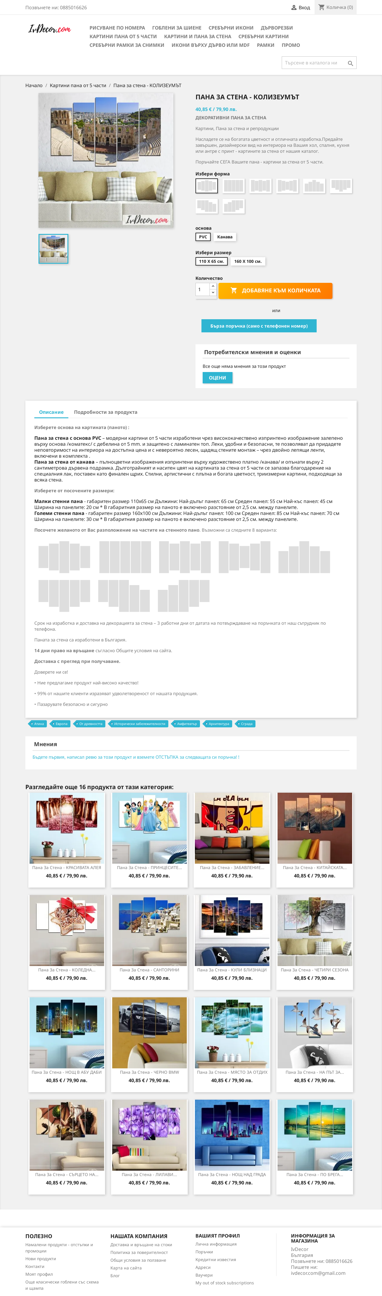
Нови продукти (40, 1258)
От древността (90, 723)
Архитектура (219, 723)
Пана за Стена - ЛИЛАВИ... (149, 1174)
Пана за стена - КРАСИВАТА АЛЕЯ (66, 867)
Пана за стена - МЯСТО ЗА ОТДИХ (232, 1072)
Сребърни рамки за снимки (127, 45)
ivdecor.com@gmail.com (318, 1273)
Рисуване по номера (117, 27)
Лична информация (216, 1244)
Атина (39, 723)
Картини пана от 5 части (123, 36)
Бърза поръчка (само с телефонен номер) (259, 326)
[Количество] (202, 289)
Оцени (217, 377)
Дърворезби (277, 27)
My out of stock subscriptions (224, 1283)
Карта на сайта (126, 1268)
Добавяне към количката (275, 290)
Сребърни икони (231, 27)
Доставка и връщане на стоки (141, 1244)
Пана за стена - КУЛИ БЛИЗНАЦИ (232, 970)
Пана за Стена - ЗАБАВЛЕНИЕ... (232, 867)
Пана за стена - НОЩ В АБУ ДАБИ (67, 1072)
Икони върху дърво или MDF (211, 45)
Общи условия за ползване (138, 1260)
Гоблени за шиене (176, 27)
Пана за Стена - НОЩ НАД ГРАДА (232, 1174)
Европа (61, 723)
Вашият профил (217, 1235)
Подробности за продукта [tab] (106, 412)
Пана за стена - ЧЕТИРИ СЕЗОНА (315, 970)
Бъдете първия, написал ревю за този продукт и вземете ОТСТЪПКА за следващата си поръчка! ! (136, 757)
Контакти (34, 1266)
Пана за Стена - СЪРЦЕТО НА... (66, 1174)
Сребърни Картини (263, 36)
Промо (291, 45)
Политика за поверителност (139, 1252)
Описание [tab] (51, 412)
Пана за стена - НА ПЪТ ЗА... (315, 1072)
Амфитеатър (187, 723)
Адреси (203, 1267)
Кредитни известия (215, 1259)
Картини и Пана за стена (197, 36)
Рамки (266, 45)
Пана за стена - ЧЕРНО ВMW (149, 1072)
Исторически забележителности (139, 723)
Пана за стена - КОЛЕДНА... (67, 970)
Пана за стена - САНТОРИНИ (149, 970)
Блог (115, 1275)
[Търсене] (319, 62)
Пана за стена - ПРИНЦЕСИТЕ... (149, 867)
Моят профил (39, 1274)
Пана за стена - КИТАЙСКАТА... (315, 867)
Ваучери (204, 1275)
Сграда (246, 723)
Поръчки (204, 1252)
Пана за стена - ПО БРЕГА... (314, 1174)
